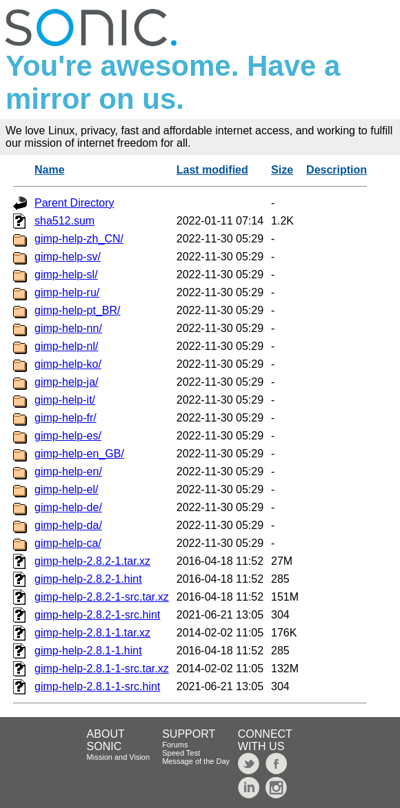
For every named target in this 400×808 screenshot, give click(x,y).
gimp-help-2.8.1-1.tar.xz (92, 633)
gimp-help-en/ (68, 471)
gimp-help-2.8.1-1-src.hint (97, 686)
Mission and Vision (118, 757)
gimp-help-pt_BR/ (77, 310)
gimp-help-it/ (64, 400)
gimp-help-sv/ (67, 256)
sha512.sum (64, 221)
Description (336, 170)
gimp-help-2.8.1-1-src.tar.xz (101, 668)
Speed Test (181, 753)
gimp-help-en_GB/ (79, 453)
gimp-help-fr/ (65, 418)
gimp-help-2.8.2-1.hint (88, 579)
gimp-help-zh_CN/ (78, 239)
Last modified (212, 170)
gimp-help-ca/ (67, 543)
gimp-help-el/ (66, 489)
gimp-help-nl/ (66, 346)
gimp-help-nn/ (68, 328)
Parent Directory (74, 203)
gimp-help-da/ (68, 525)
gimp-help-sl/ (66, 274)
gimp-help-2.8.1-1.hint (88, 650)
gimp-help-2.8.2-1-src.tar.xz (101, 597)
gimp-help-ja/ (66, 382)
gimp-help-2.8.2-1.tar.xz (92, 561)
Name (49, 170)
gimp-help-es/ (67, 436)
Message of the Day (196, 761)
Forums (175, 744)
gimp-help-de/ (68, 507)
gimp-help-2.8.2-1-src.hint (97, 615)
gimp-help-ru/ (66, 292)
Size (282, 170)
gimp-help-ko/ (67, 364)
